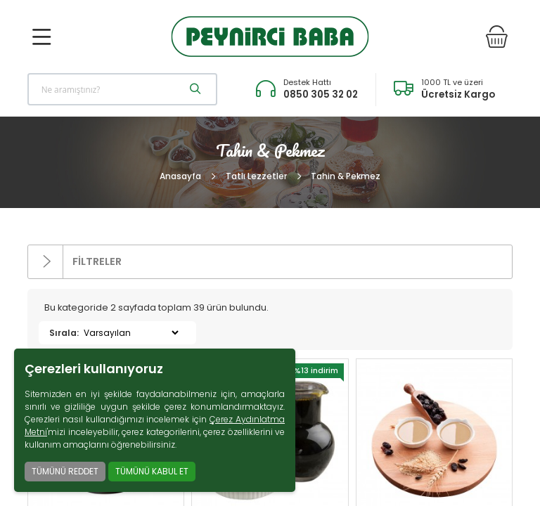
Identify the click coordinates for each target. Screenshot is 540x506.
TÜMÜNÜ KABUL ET (151, 471)
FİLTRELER (75, 261)
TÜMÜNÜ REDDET (65, 471)
